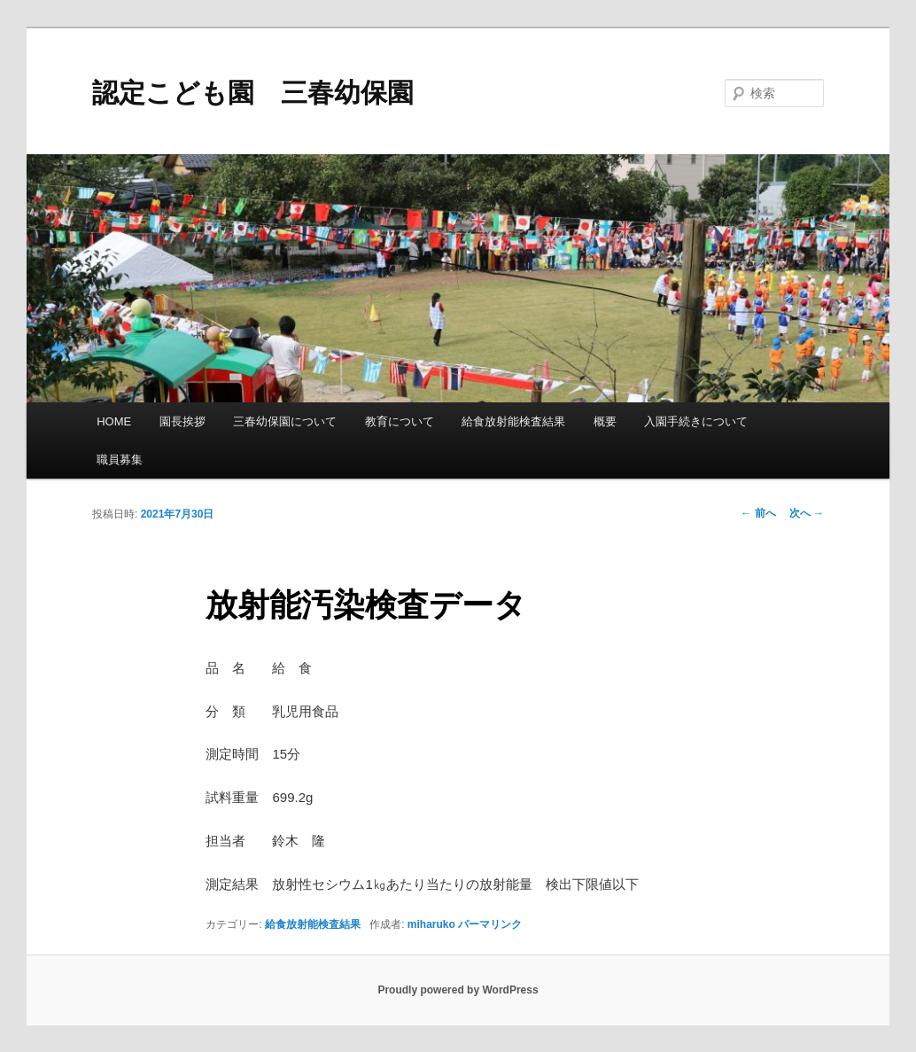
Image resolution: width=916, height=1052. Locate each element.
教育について (399, 421)
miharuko (431, 924)
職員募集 (120, 459)
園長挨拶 (182, 421)
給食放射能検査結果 (513, 421)
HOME (114, 421)
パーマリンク (490, 924)
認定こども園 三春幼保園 (253, 92)
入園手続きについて (696, 421)
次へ (806, 513)
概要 (605, 421)
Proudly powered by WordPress (457, 990)
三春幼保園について (285, 421)
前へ (758, 513)
